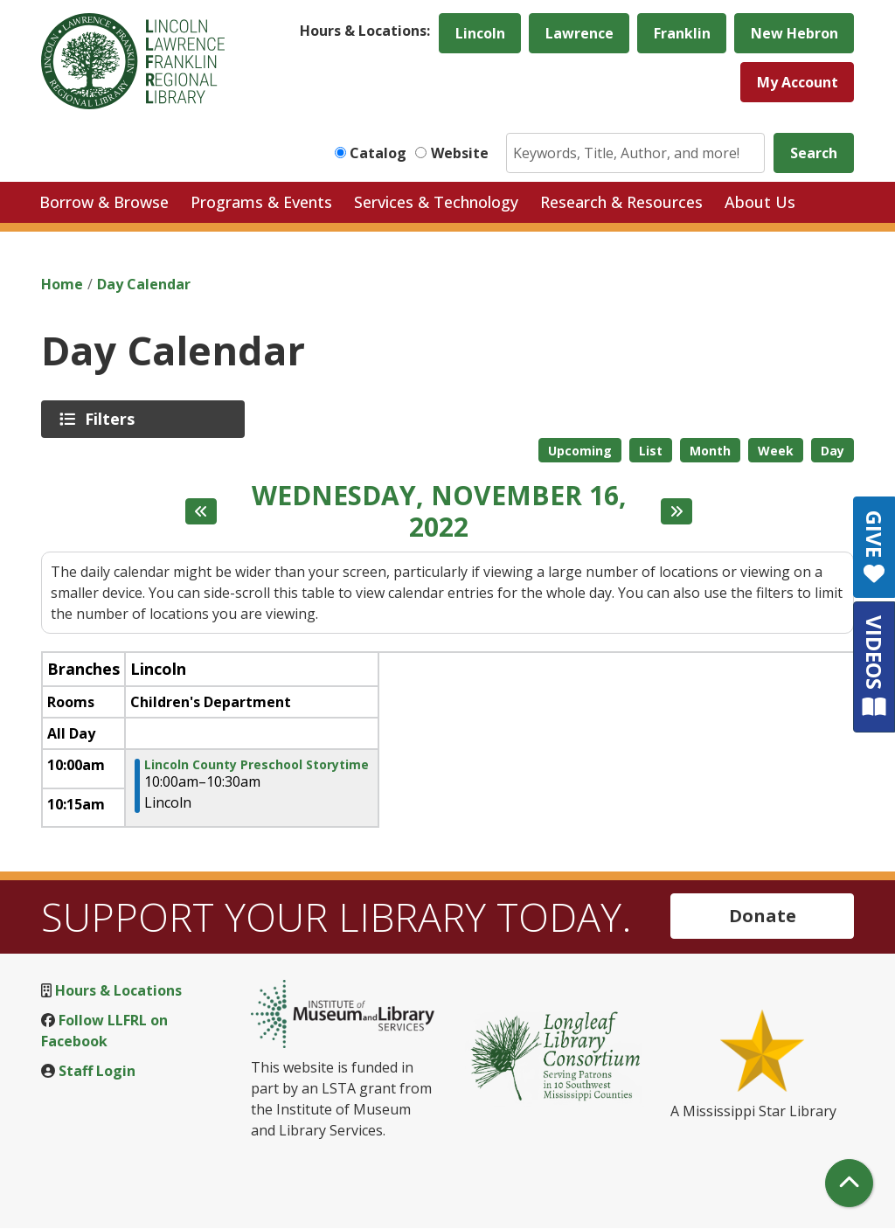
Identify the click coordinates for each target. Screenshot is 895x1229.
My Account (797, 82)
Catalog (378, 153)
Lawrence (579, 33)
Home (62, 284)
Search (813, 153)
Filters (113, 418)
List (651, 450)
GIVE (874, 547)
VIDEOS (874, 666)
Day (832, 450)
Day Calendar (144, 284)
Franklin (682, 33)
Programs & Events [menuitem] (261, 201)
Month (710, 450)
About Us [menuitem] (760, 201)
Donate (762, 915)
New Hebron (794, 33)
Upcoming (580, 450)
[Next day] (676, 511)
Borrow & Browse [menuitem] (104, 201)
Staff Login (97, 1070)
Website (460, 153)
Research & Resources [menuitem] (621, 201)
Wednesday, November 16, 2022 (439, 511)
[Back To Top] (849, 1183)
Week (776, 450)
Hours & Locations (118, 990)
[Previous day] (201, 511)
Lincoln (480, 33)
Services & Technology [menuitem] (436, 201)
